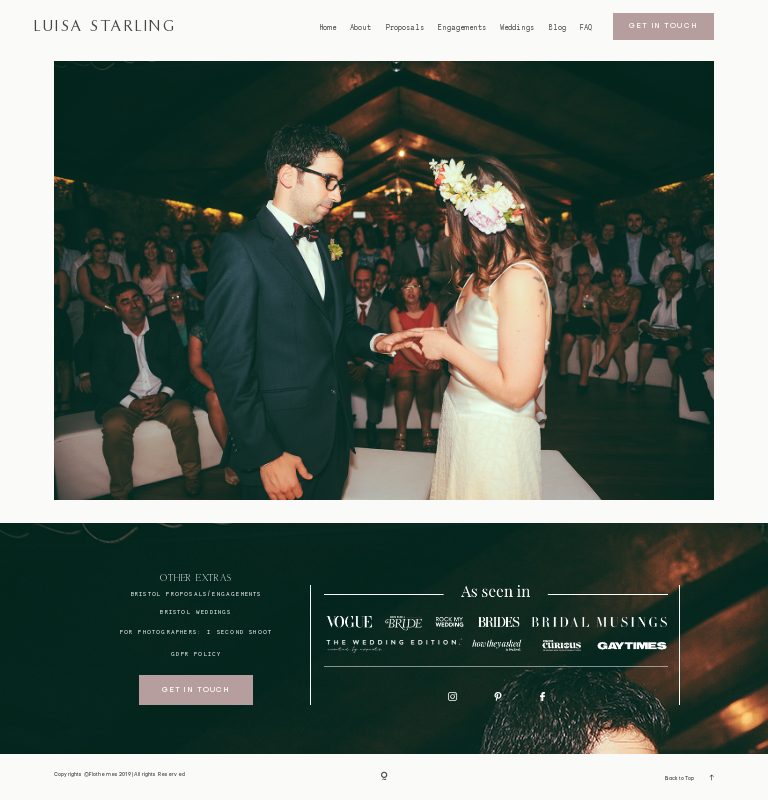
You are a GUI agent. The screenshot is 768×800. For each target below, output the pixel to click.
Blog (557, 28)
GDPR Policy (196, 653)
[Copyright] (384, 776)
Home (328, 28)
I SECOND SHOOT (239, 631)
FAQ (586, 28)
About (360, 28)
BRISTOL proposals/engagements (196, 593)
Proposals (405, 28)
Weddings (517, 28)
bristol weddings (195, 611)
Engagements (462, 28)
